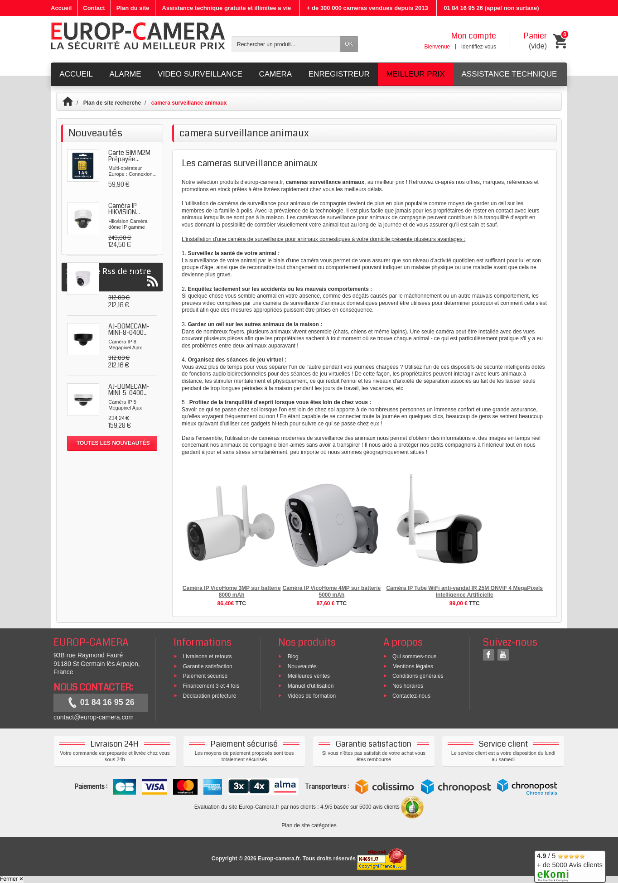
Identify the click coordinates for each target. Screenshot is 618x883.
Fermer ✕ (12, 879)
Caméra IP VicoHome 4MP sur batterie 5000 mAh (331, 591)
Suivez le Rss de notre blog (112, 476)
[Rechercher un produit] (286, 44)
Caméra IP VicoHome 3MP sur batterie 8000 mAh (232, 591)
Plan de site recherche (112, 103)
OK (348, 44)
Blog (293, 656)
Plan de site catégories (308, 825)
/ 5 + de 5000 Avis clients (570, 865)
